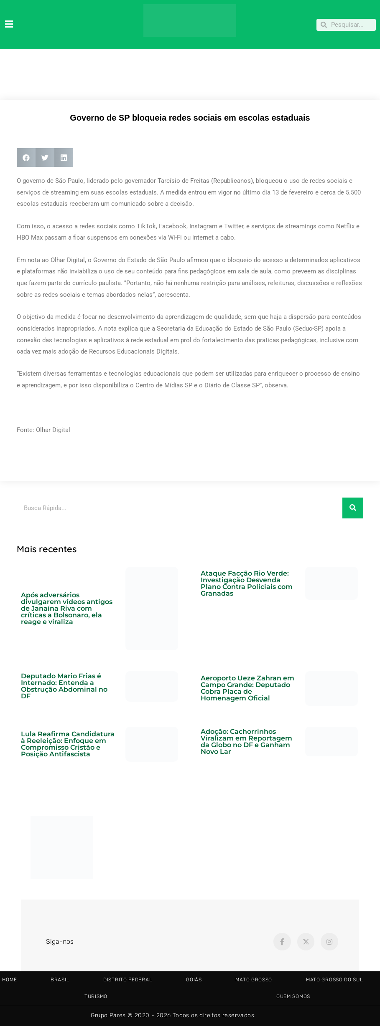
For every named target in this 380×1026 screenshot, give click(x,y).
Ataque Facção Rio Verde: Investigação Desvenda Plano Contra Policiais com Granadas (247, 583)
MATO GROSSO (253, 980)
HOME (9, 980)
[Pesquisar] (352, 508)
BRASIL (60, 980)
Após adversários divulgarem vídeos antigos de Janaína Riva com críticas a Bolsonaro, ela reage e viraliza (66, 608)
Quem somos (293, 996)
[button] (26, 157)
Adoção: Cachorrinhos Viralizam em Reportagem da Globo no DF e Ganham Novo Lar (246, 742)
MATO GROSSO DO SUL (334, 980)
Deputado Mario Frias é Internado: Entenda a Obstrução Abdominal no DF (64, 686)
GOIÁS (194, 980)
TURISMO (95, 996)
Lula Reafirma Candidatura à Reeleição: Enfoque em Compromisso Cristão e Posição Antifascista (68, 744)
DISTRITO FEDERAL (127, 980)
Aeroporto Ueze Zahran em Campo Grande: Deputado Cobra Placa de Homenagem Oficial (247, 688)
